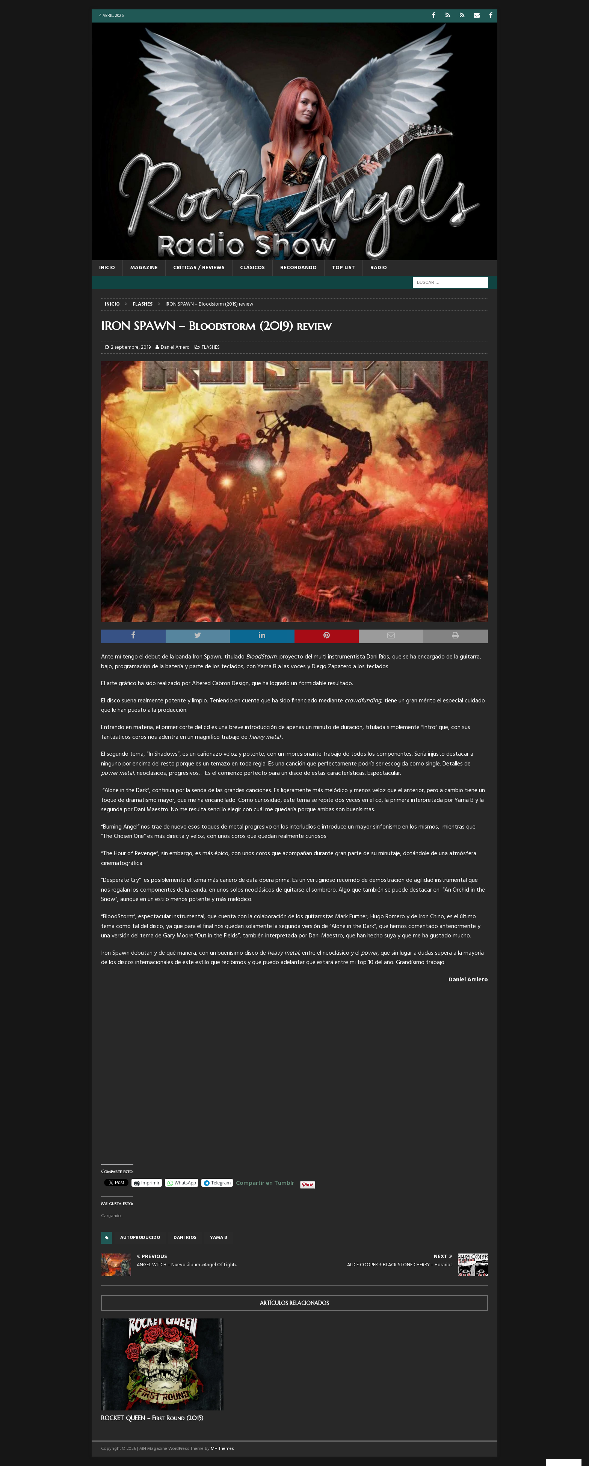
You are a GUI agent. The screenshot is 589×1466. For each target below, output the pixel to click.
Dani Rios (185, 1238)
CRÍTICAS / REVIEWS (199, 268)
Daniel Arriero (175, 347)
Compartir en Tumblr (265, 1182)
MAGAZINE (144, 268)
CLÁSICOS (252, 268)
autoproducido (140, 1238)
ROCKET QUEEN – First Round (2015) (152, 1418)
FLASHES (211, 347)
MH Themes (222, 1448)
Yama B (218, 1238)
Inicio (107, 268)
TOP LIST (343, 268)
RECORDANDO (298, 268)
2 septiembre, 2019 (131, 347)
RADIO (378, 268)
